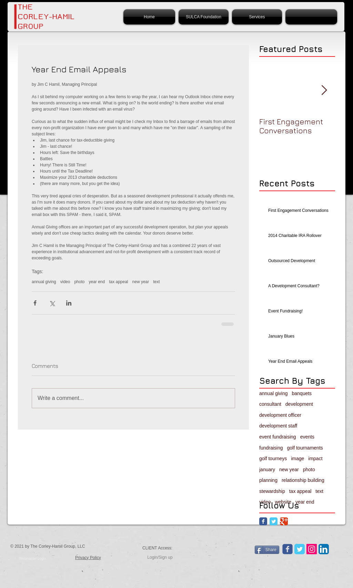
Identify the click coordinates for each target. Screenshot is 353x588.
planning (268, 480)
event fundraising (277, 437)
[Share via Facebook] (35, 303)
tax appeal (118, 281)
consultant (270, 404)
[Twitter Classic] (274, 521)
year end (97, 281)
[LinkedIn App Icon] (324, 549)
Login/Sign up (159, 557)
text (156, 281)
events (307, 437)
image (297, 458)
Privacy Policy (88, 557)
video (65, 281)
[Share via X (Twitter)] (52, 303)
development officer (280, 415)
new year (140, 281)
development (299, 404)
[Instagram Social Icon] (311, 549)
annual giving (44, 281)
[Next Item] (324, 90)
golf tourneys (273, 458)
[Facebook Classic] (263, 521)
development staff (278, 426)
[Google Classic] (284, 521)
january (267, 469)
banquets (302, 393)
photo (79, 281)
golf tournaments (305, 448)
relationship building (303, 480)
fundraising (271, 448)
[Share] (267, 550)
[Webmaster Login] (32, 558)
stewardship (272, 491)
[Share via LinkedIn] (68, 303)
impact (315, 458)
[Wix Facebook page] (287, 549)
